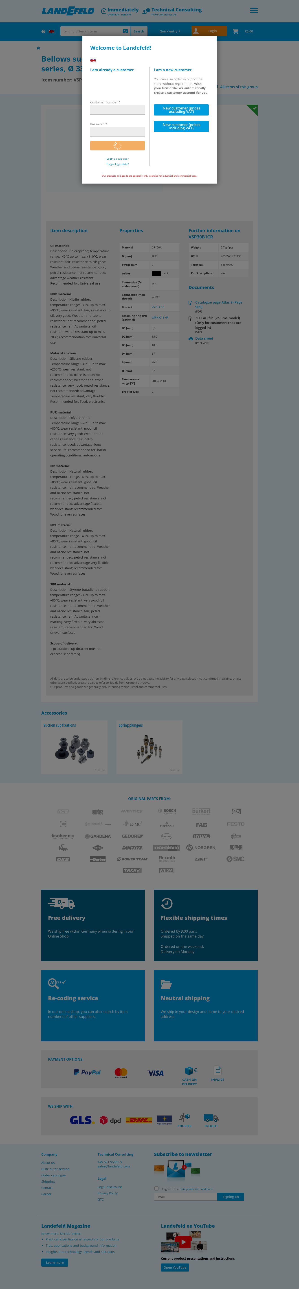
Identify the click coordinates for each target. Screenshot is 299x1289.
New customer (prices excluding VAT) (181, 110)
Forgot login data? (117, 164)
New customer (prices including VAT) (181, 126)
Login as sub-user (118, 158)
